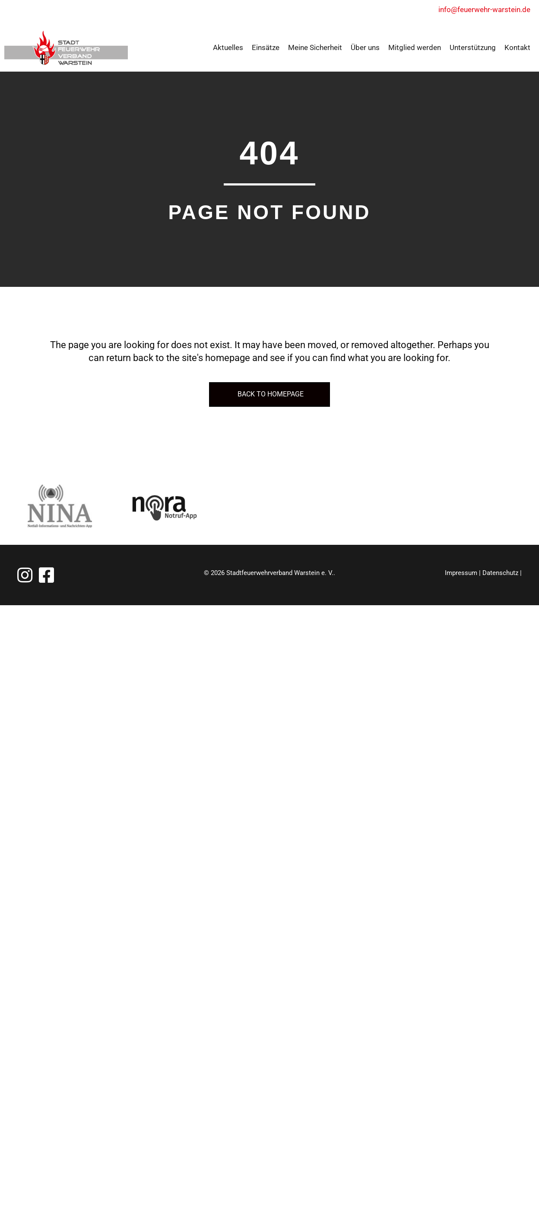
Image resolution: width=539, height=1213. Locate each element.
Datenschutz (500, 573)
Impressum (461, 573)
